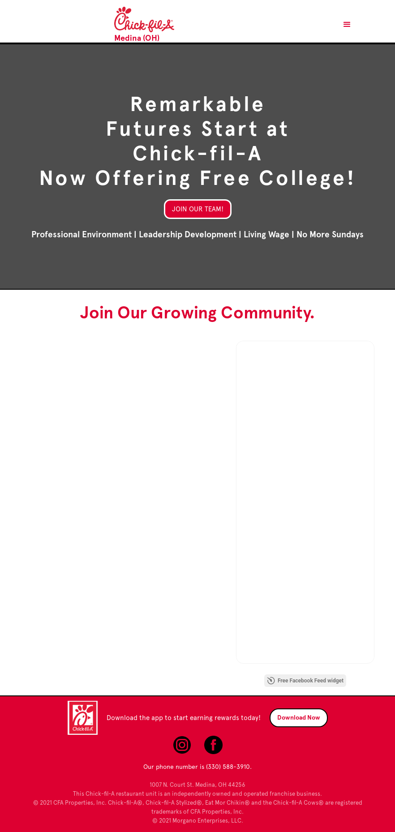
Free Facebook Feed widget (305, 681)
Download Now (298, 717)
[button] (347, 24)
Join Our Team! (197, 209)
